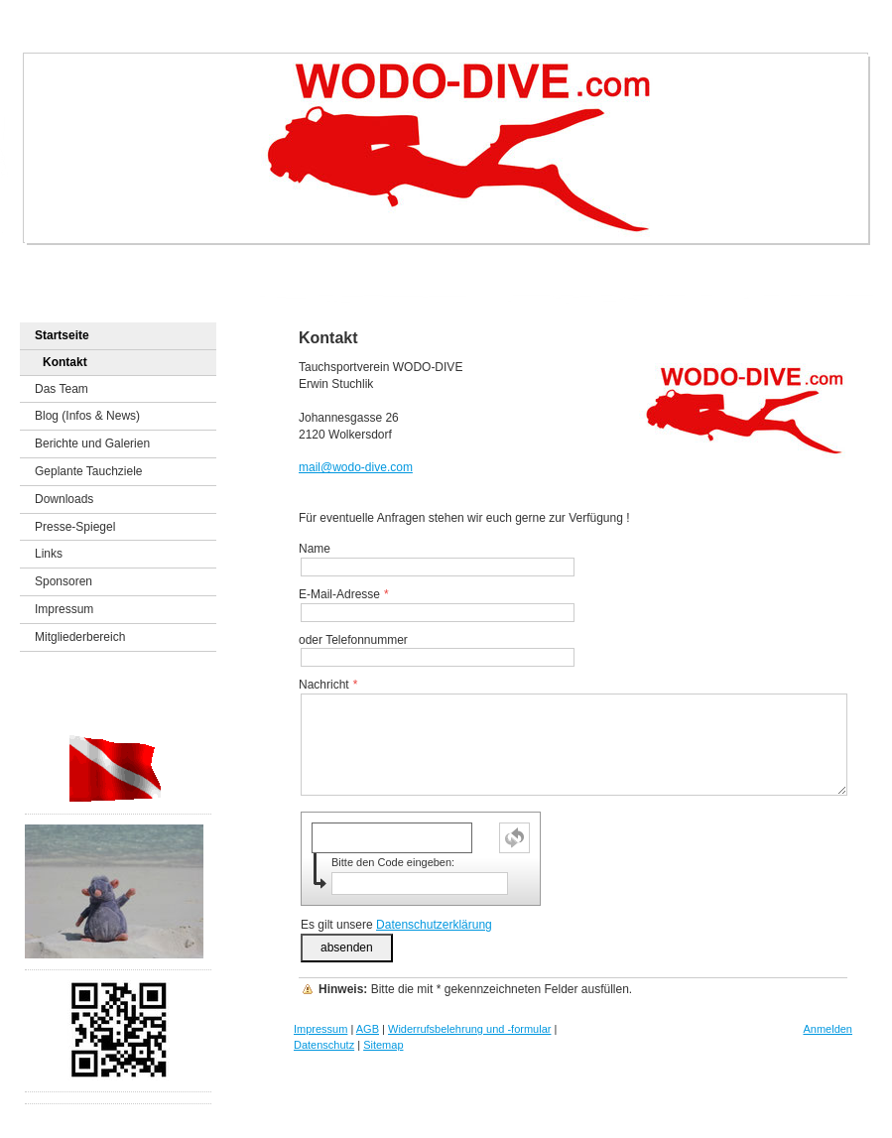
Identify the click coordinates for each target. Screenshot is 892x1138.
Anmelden (827, 1029)
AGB (367, 1029)
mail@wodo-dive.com (356, 467)
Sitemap (383, 1045)
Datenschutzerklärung (434, 925)
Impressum (320, 1029)
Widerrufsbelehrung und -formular (469, 1029)
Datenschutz (324, 1045)
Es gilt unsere (396, 925)
